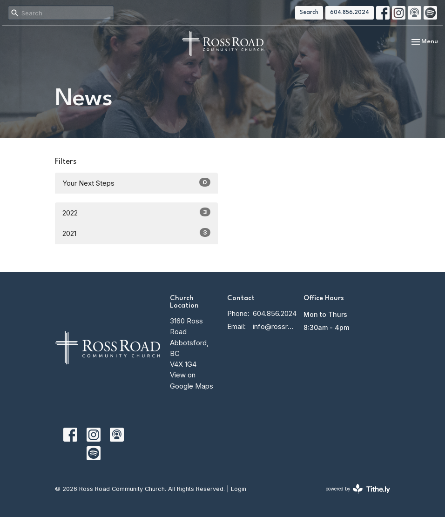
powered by (357, 489)
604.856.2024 (349, 12)
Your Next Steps (136, 183)
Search (309, 12)
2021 (136, 233)
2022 (136, 212)
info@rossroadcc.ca (273, 326)
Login (238, 488)
